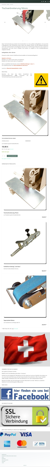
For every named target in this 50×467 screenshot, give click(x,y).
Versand (11, 149)
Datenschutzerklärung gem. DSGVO (9, 455)
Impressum (4, 454)
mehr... (8, 4)
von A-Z (11, 4)
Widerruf (4, 458)
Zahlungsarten (5, 460)
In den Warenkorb (12, 155)
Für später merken (6, 158)
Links (3, 462)
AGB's (3, 457)
